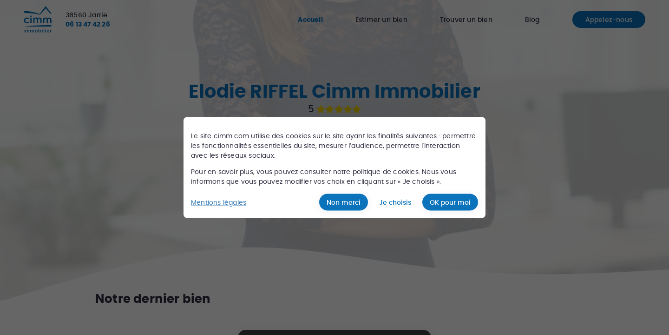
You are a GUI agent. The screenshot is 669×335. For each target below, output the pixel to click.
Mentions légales (218, 202)
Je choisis (395, 202)
